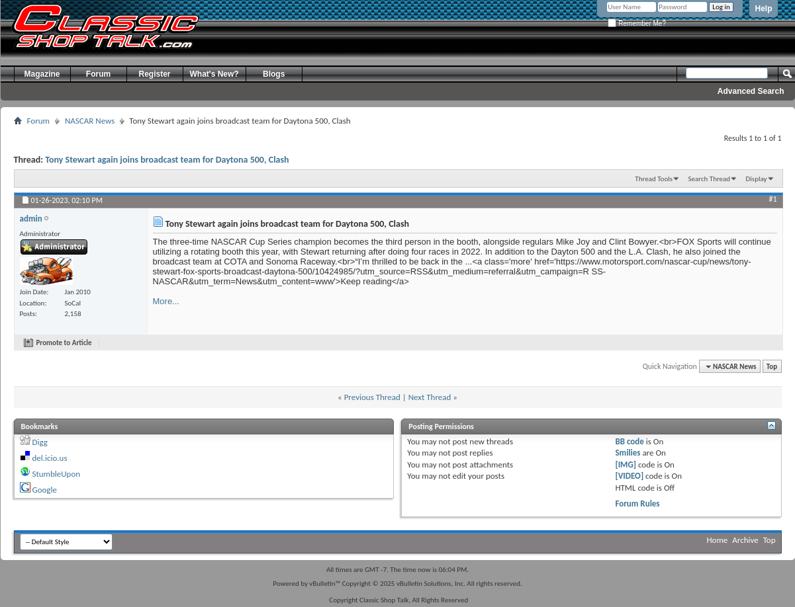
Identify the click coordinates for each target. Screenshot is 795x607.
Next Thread (429, 397)
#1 (772, 199)
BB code (629, 441)
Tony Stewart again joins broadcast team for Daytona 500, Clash (167, 159)
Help (763, 8)
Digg (39, 442)
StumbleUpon (56, 474)
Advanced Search (751, 91)
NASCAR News (90, 121)
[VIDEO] (629, 476)
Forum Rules (637, 503)
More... (166, 301)
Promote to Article (64, 343)
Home (717, 540)
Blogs (274, 74)
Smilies (627, 453)
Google (44, 490)
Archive (745, 540)
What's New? (214, 74)
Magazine (42, 74)
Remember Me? (636, 23)
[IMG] (625, 464)
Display (756, 179)
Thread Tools (654, 179)
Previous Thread (372, 397)
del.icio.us (49, 458)
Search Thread (709, 179)
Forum (98, 74)
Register (154, 74)
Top (772, 366)
